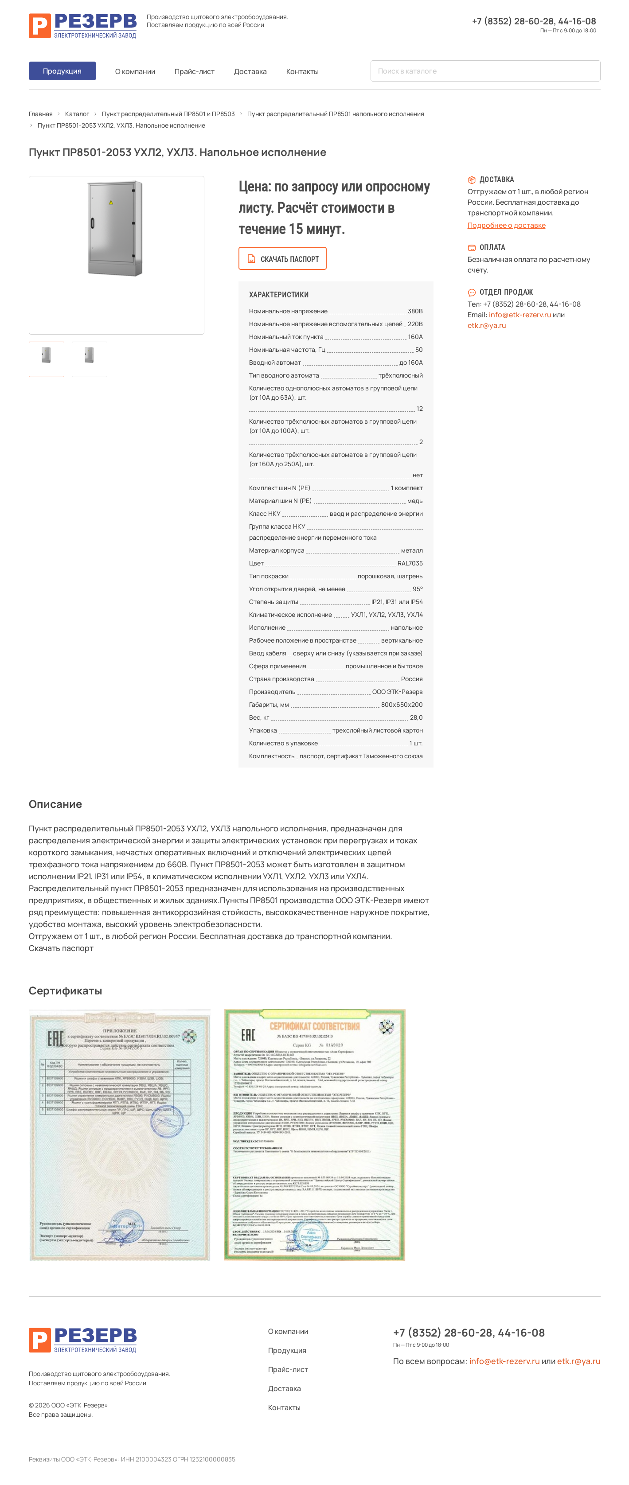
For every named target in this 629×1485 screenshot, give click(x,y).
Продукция (62, 71)
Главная (41, 113)
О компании (135, 71)
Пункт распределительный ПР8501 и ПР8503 (168, 113)
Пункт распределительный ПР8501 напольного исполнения (335, 113)
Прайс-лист (195, 71)
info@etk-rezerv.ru (520, 315)
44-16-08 (577, 21)
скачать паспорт (290, 259)
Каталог (77, 113)
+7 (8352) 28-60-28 (513, 21)
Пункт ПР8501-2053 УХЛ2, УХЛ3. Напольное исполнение (121, 125)
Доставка (250, 71)
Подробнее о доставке (507, 225)
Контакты (302, 71)
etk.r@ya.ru (487, 325)
